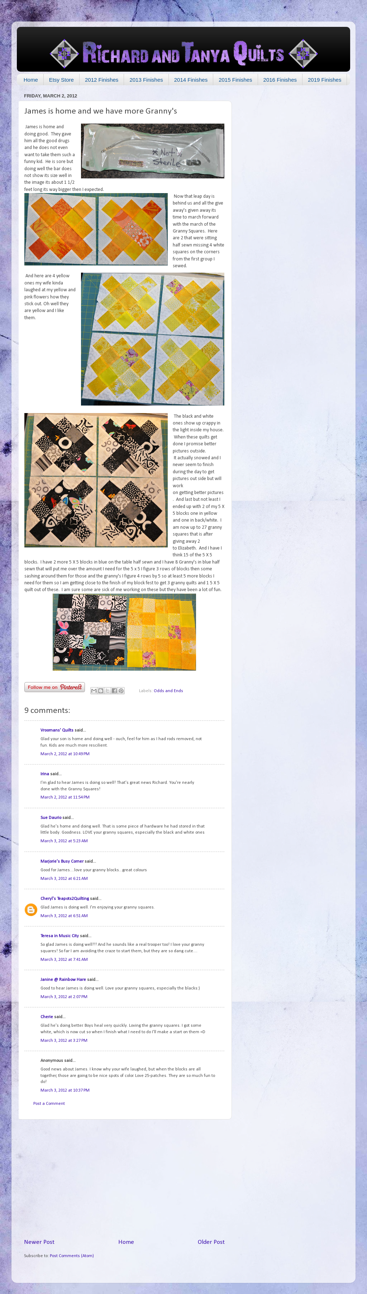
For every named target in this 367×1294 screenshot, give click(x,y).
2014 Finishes (191, 80)
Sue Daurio (50, 818)
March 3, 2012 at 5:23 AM (64, 841)
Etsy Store (61, 80)
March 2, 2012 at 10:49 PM (65, 754)
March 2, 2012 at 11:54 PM (65, 797)
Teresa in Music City (59, 936)
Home (31, 80)
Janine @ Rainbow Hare (63, 980)
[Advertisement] (124, 1179)
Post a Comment (49, 1104)
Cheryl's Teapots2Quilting (64, 899)
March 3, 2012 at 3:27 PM (63, 1041)
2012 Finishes (101, 80)
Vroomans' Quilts (56, 730)
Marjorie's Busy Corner (62, 861)
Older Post (211, 1242)
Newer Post (39, 1242)
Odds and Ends (168, 691)
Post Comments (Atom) (72, 1256)
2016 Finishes (280, 80)
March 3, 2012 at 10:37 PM (65, 1090)
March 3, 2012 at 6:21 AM (64, 879)
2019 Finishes (324, 80)
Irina (44, 774)
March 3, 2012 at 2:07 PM (63, 997)
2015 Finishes (235, 80)
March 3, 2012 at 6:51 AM (64, 916)
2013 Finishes (146, 80)
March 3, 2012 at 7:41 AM (64, 960)
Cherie (46, 1017)
